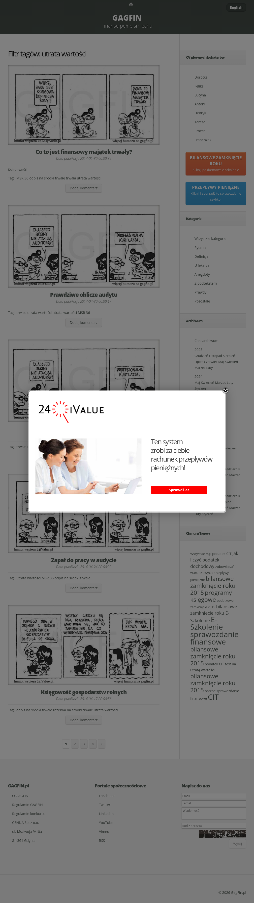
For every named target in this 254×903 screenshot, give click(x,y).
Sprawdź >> (179, 489)
